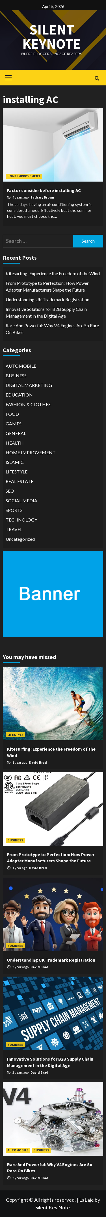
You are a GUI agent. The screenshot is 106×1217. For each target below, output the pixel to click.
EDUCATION (19, 394)
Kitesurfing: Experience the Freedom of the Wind (53, 273)
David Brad (38, 762)
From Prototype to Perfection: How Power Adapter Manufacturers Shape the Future (47, 286)
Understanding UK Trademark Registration (47, 299)
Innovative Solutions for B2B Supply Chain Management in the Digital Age (46, 312)
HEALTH (15, 442)
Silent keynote (51, 37)
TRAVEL (14, 529)
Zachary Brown (42, 197)
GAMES (13, 423)
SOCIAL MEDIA (21, 500)
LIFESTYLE (16, 471)
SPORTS (14, 510)
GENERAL (16, 433)
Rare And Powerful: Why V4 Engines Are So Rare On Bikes (52, 329)
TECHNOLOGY (21, 519)
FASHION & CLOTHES (28, 404)
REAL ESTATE (19, 481)
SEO (10, 491)
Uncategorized (20, 539)
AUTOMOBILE (21, 366)
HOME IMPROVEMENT (23, 176)
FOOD (12, 414)
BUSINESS (16, 375)
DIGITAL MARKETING (29, 385)
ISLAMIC (15, 462)
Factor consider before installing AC (44, 190)
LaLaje (86, 1200)
